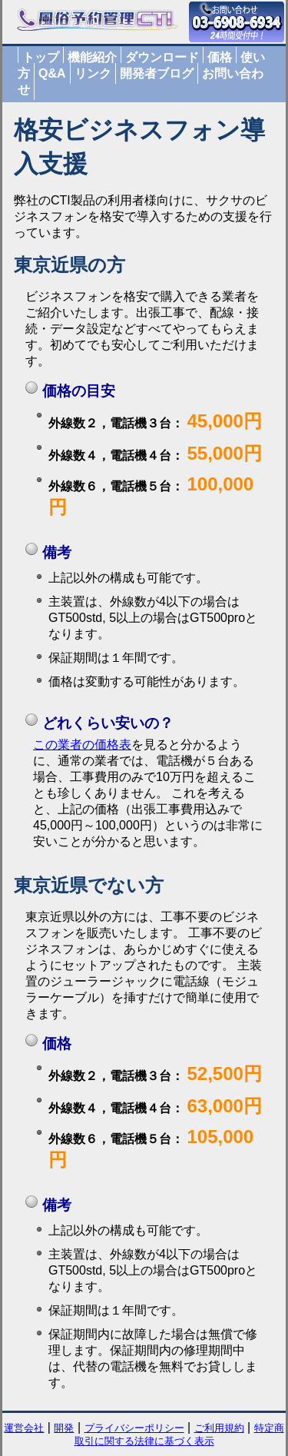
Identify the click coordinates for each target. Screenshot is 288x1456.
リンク (92, 73)
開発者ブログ (157, 73)
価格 (219, 57)
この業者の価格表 (82, 744)
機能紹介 (92, 57)
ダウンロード (162, 57)
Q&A (52, 73)
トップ (40, 57)
